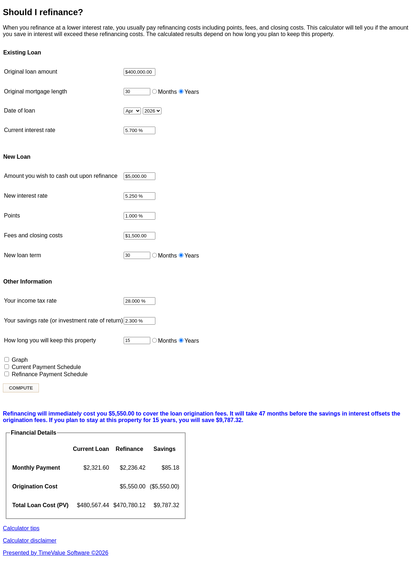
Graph (19, 360)
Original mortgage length (35, 91)
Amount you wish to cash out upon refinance (61, 176)
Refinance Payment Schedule (50, 374)
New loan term (22, 255)
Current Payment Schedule (46, 367)
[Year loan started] (152, 110)
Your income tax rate (30, 301)
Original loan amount (30, 72)
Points (12, 215)
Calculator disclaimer (30, 540)
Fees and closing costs (33, 235)
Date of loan (19, 110)
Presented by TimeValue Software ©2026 (55, 553)
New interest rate (26, 196)
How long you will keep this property (50, 340)
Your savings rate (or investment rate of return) (63, 320)
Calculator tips (21, 528)
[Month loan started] (132, 110)
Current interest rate (29, 130)
